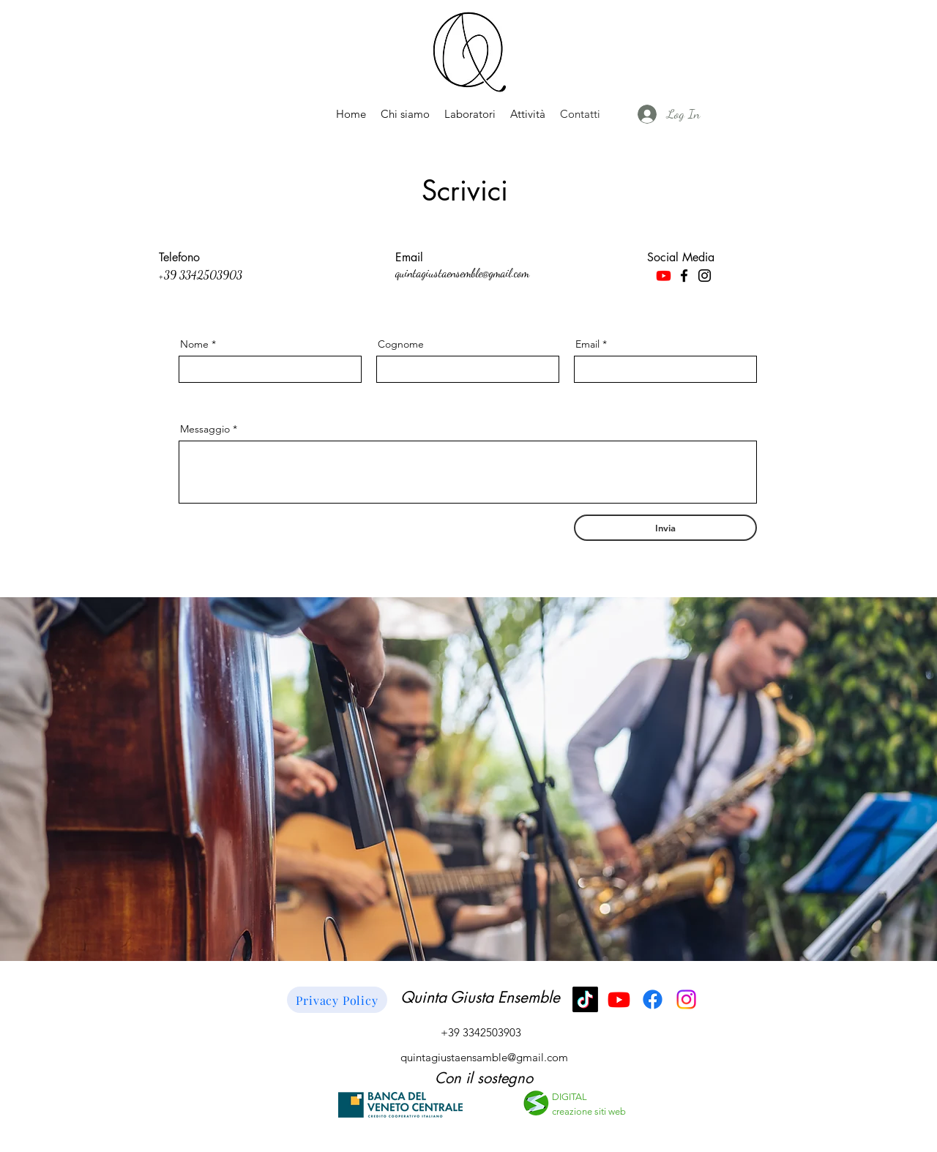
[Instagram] (704, 275)
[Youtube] (663, 275)
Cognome (401, 344)
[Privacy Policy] (337, 1000)
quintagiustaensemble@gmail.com (462, 273)
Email (587, 344)
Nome (194, 344)
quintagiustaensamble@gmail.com (484, 1057)
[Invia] (665, 528)
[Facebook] (684, 275)
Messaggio (205, 429)
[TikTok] (585, 999)
